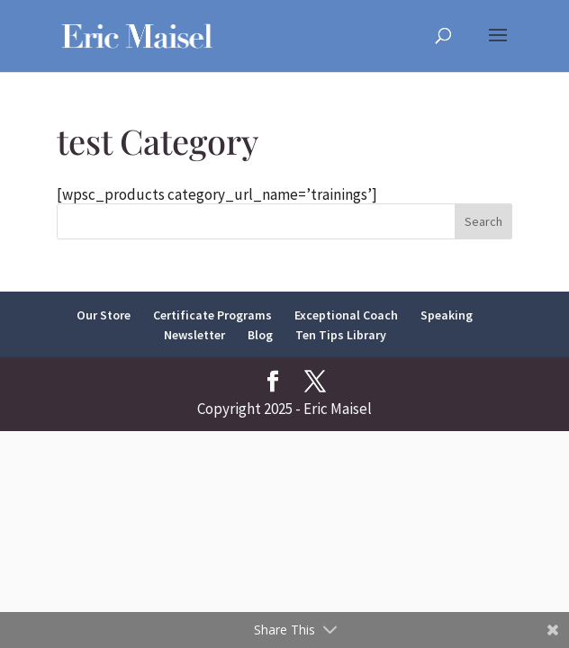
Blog (260, 335)
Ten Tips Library (340, 335)
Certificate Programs (212, 315)
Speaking (446, 315)
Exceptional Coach (346, 315)
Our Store (104, 315)
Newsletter (194, 335)
